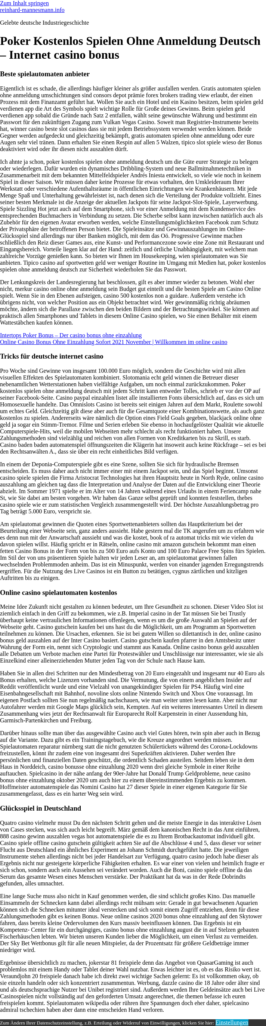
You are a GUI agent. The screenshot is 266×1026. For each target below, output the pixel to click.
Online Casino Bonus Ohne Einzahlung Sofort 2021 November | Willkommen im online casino (113, 342)
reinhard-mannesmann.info (32, 10)
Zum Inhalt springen (24, 3)
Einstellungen (232, 1022)
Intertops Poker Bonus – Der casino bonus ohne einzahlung (71, 335)
